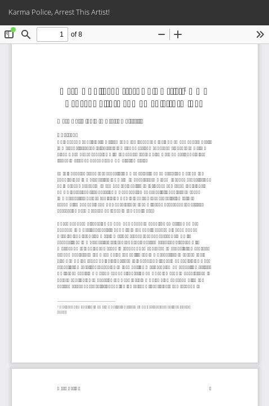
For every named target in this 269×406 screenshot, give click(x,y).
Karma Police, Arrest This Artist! (59, 12)
